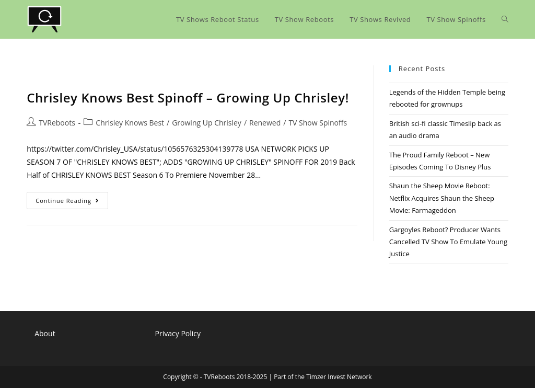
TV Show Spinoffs (317, 123)
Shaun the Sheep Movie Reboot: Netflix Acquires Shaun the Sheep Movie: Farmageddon (441, 198)
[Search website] (505, 19)
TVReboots (57, 123)
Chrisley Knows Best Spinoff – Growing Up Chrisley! (188, 97)
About (44, 333)
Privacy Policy (178, 333)
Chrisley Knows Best (130, 123)
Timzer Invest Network (338, 376)
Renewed (265, 123)
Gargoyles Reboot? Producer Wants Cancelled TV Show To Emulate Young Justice (448, 242)
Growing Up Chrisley (206, 123)
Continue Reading (72, 202)
